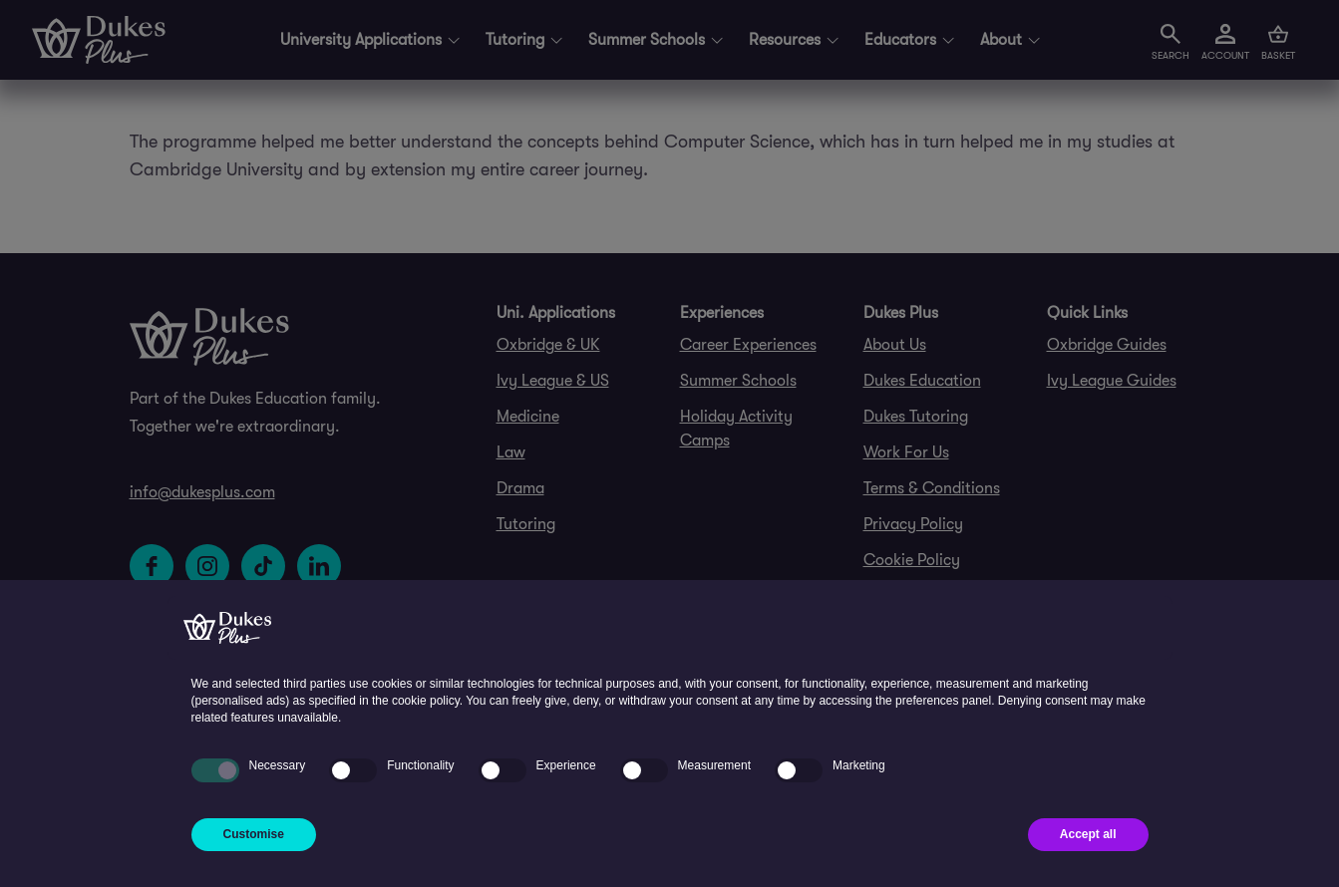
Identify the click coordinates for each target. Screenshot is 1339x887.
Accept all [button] (1088, 834)
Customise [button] (253, 834)
